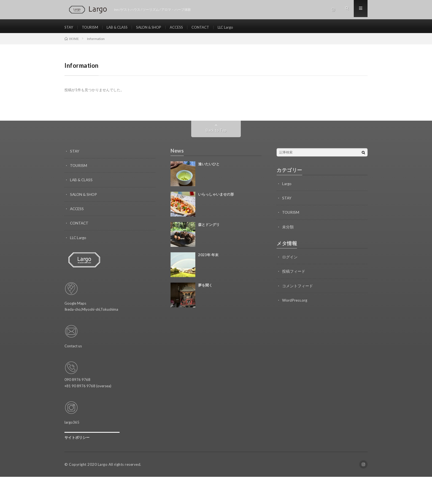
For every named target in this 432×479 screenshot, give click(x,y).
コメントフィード (297, 288)
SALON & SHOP (155, 27)
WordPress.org (295, 302)
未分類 (288, 229)
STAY (69, 27)
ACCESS (184, 27)
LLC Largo (237, 27)
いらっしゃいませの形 (216, 197)
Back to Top (216, 133)
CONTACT (210, 27)
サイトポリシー (77, 439)
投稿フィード (293, 273)
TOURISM (92, 27)
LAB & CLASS (121, 27)
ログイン (290, 259)
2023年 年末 (208, 257)
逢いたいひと (209, 166)
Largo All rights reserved (119, 466)
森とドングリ (209, 227)
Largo (287, 186)
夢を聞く (205, 288)
